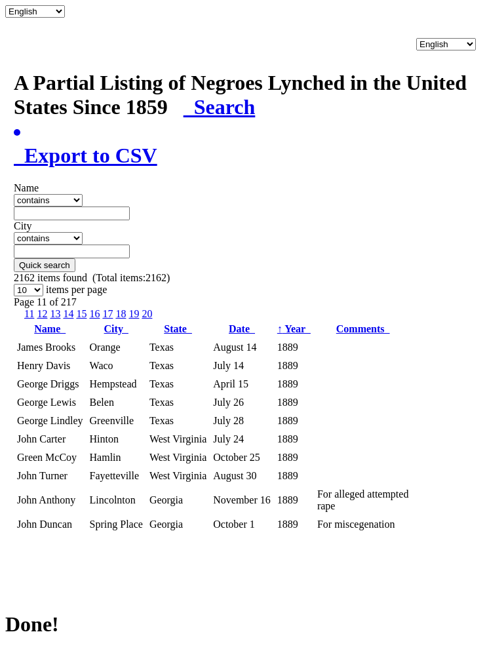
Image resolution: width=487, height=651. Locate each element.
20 (147, 313)
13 (55, 313)
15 (81, 313)
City (116, 328)
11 (29, 313)
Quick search (44, 265)
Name (50, 328)
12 (42, 313)
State (178, 328)
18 (120, 313)
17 (107, 313)
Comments (363, 328)
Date (242, 328)
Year (294, 328)
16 (94, 313)
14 (68, 313)
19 (133, 313)
